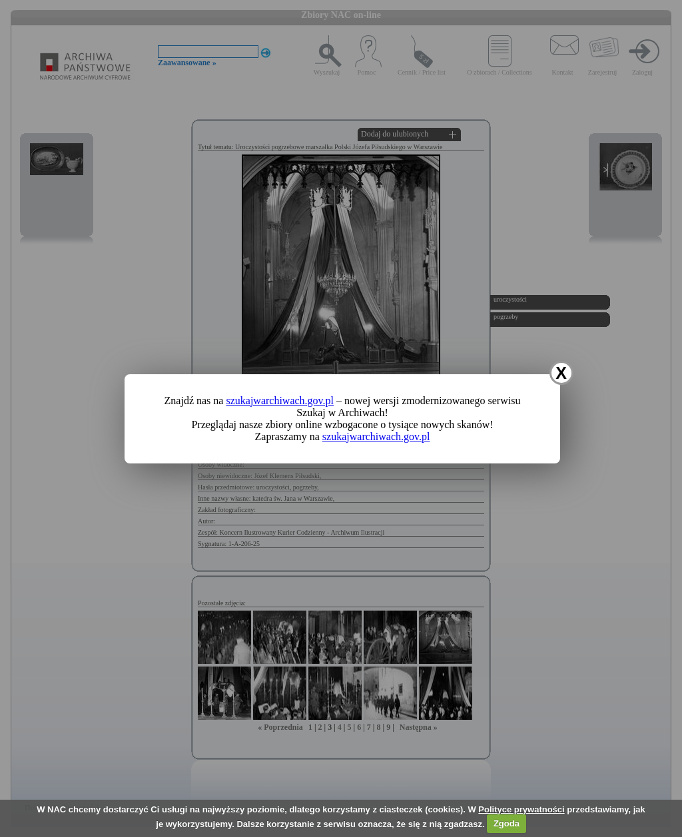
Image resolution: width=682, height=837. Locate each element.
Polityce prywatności (521, 809)
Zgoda (506, 823)
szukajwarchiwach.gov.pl (280, 400)
